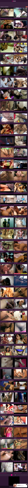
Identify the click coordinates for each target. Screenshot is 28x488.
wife (6, 88)
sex (20, 473)
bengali (4, 368)
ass (6, 228)
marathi (6, 368)
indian (1, 30)
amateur (15, 30)
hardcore (18, 65)
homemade (7, 158)
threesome (20, 30)
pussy (17, 88)
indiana (20, 438)
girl (3, 30)
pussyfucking (21, 263)
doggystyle (20, 65)
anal (18, 438)
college (5, 30)
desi (3, 65)
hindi (5, 65)
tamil (15, 100)
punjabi (20, 403)
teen (17, 228)
